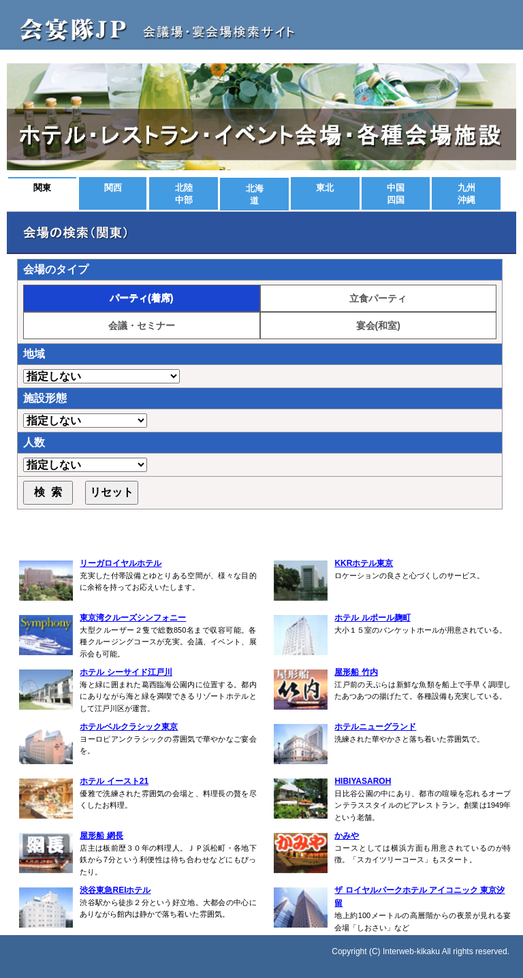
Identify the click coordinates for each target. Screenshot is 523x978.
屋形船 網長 (101, 835)
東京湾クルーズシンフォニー (133, 617)
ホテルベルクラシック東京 (129, 726)
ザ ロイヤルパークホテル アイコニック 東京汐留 (419, 896)
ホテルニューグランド (375, 726)
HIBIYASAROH (362, 781)
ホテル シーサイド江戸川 (126, 672)
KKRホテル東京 (363, 563)
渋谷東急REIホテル (115, 890)
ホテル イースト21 (114, 781)
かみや (346, 835)
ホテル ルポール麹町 (372, 617)
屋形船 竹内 (355, 672)
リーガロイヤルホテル (120, 563)
